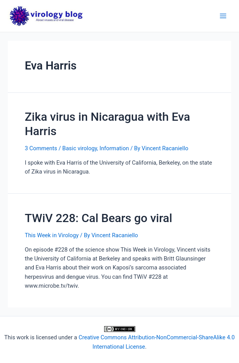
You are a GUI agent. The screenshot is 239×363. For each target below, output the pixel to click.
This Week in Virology (52, 235)
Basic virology (79, 148)
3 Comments (41, 148)
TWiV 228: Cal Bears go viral (98, 218)
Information (114, 148)
